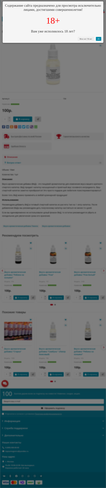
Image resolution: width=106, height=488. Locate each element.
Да (99, 39)
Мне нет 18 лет (86, 39)
